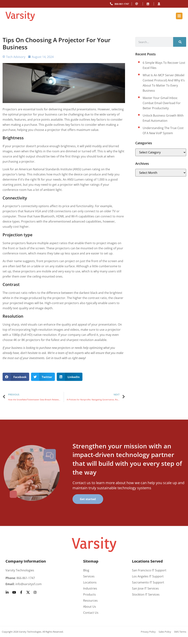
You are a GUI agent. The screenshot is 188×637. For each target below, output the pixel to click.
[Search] (179, 42)
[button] (16, 377)
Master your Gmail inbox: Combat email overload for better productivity (162, 103)
